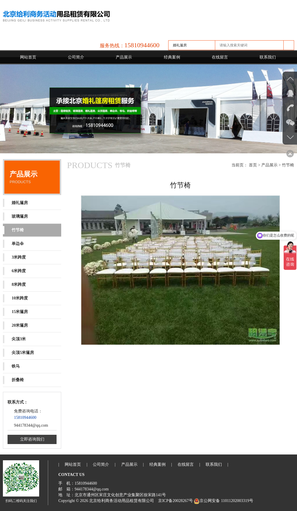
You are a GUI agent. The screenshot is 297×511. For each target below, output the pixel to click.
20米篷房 (15, 325)
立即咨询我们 (32, 439)
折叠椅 (13, 380)
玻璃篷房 (15, 216)
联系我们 (268, 57)
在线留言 (220, 57)
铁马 (11, 366)
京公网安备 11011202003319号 (223, 501)
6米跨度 (14, 271)
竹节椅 (13, 230)
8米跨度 (14, 285)
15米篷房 (15, 312)
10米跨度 (15, 298)
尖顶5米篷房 (18, 353)
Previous (5, 108)
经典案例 (172, 57)
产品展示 (124, 57)
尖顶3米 (14, 339)
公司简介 (76, 57)
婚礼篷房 (15, 203)
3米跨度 (14, 257)
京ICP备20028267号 (175, 501)
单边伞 (13, 244)
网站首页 (28, 57)
